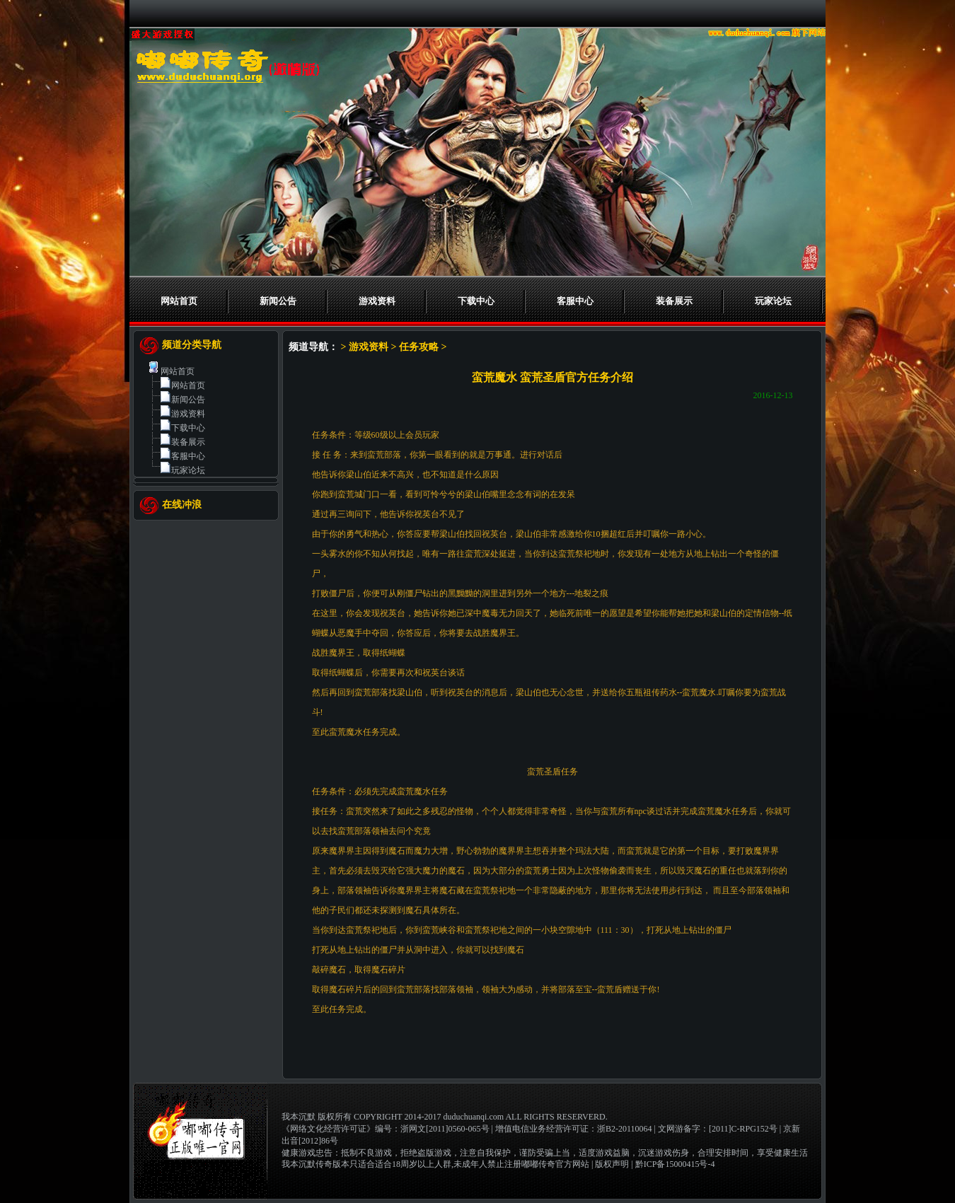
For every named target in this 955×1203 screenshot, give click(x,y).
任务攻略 (419, 347)
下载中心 (476, 301)
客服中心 (575, 301)
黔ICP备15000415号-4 (675, 1164)
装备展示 (674, 301)
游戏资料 (377, 301)
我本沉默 (299, 1117)
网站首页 (179, 301)
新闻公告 (278, 301)
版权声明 (612, 1164)
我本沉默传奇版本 (315, 1164)
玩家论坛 (773, 301)
